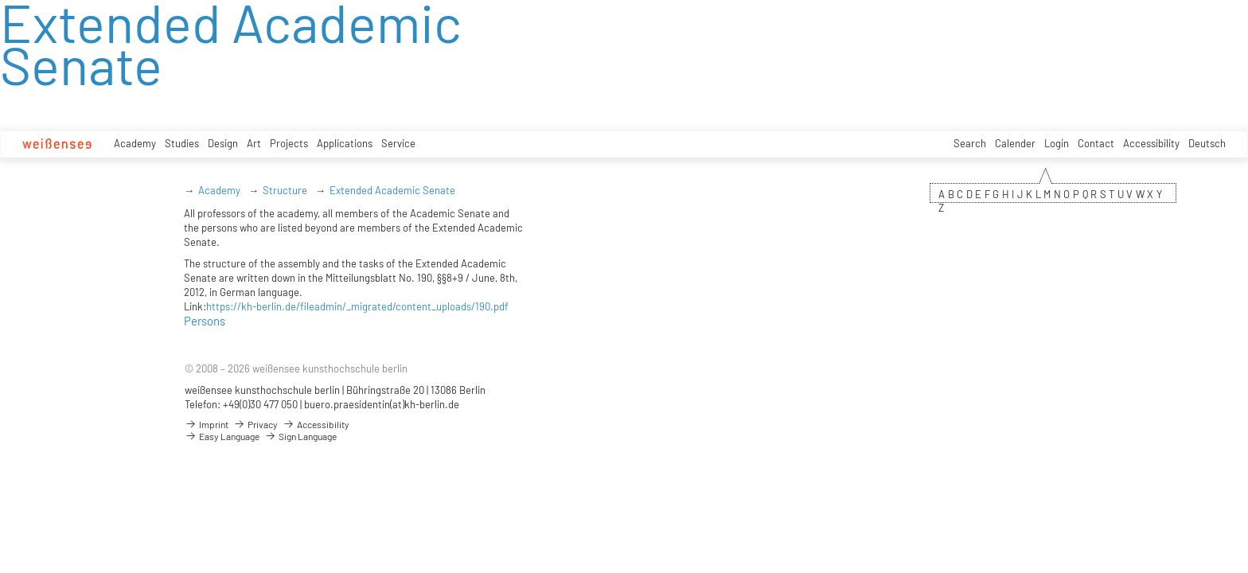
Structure (285, 190)
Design (223, 143)
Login (1056, 143)
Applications (344, 143)
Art (254, 143)
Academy (135, 143)
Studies (182, 143)
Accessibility (1151, 143)
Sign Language (300, 436)
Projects (289, 143)
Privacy (255, 424)
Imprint (206, 424)
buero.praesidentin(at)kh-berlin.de (381, 404)
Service (398, 143)
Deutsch (1207, 143)
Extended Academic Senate (392, 190)
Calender (1015, 143)
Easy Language (222, 436)
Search (970, 143)
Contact (1096, 143)
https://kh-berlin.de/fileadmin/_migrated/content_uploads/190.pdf (357, 306)
